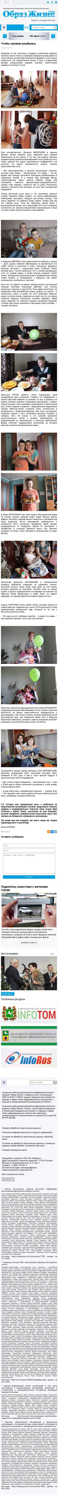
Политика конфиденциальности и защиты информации (27, 1136)
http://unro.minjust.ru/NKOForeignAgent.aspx (28, 1384)
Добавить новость (29, 946)
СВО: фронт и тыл (37, 36)
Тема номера (17, 36)
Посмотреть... (8, 997)
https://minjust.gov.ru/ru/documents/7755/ (28, 1260)
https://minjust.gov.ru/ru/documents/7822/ (28, 1490)
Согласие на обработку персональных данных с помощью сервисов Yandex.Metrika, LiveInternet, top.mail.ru (28, 1148)
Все (52, 957)
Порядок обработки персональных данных (21, 1132)
